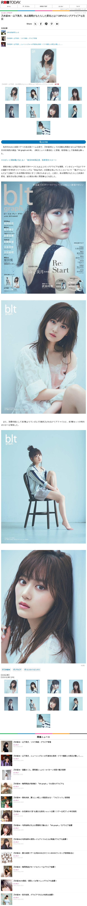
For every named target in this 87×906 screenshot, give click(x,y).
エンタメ (61, 6)
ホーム (9, 6)
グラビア (18, 669)
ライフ (78, 6)
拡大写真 (45, 142)
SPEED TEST (43, 6)
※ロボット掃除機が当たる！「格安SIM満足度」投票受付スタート (29, 160)
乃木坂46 (7, 669)
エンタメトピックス (33, 669)
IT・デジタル (26, 6)
